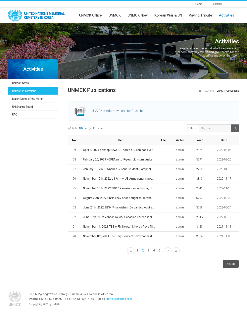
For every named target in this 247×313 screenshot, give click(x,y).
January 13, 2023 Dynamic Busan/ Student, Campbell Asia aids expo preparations (135, 169)
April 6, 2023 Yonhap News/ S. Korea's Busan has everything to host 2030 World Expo (138, 150)
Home (198, 3)
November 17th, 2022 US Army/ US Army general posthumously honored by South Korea (140, 178)
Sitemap (234, 4)
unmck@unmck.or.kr (119, 299)
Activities (226, 15)
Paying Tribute (200, 15)
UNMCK (115, 15)
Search (235, 128)
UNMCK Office (90, 15)
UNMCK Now (137, 15)
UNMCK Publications (24, 91)
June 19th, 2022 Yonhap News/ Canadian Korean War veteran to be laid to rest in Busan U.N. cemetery (149, 217)
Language (217, 3)
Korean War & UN (168, 15)
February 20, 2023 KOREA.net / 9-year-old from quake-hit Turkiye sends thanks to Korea (139, 159)
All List (230, 264)
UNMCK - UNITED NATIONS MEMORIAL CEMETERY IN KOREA (38, 15)
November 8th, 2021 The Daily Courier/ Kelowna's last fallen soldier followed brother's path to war (146, 236)
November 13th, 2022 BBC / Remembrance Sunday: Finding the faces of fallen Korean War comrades (148, 188)
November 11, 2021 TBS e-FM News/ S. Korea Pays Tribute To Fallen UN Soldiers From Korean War (146, 226)
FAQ (14, 114)
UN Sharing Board (22, 107)
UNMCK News (20, 83)
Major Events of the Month (27, 99)
